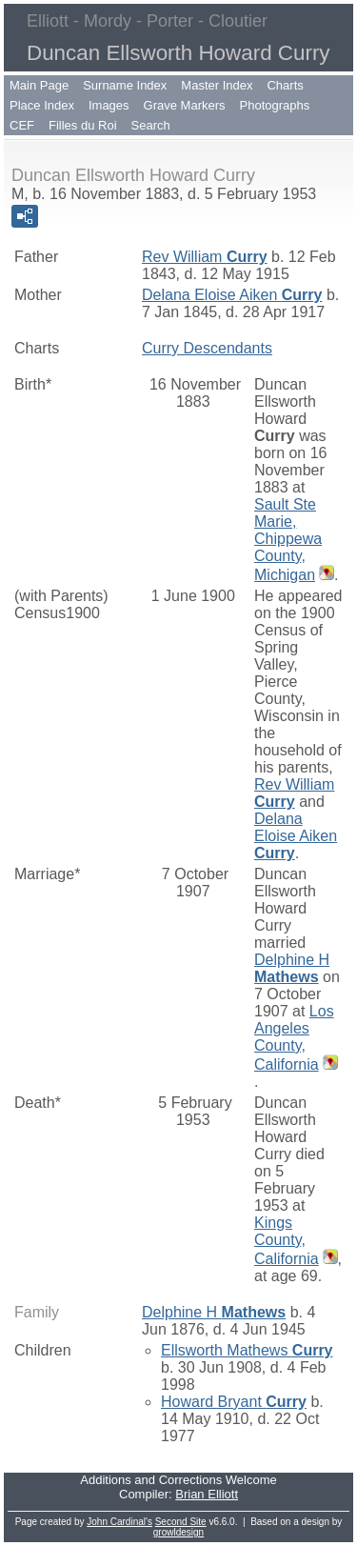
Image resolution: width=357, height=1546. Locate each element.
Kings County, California (286, 1241)
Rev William (205, 257)
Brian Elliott (206, 1494)
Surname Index (125, 85)
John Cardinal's (119, 1521)
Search (150, 125)
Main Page (39, 85)
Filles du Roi (83, 125)
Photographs (275, 105)
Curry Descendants (207, 348)
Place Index (42, 105)
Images (109, 105)
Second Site (181, 1521)
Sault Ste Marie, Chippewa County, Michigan (288, 539)
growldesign (178, 1532)
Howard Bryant (234, 1402)
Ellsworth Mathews (247, 1350)
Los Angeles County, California (294, 1038)
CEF (22, 125)
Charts (285, 85)
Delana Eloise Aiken (232, 295)
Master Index (216, 85)
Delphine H (291, 968)
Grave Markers (185, 105)
